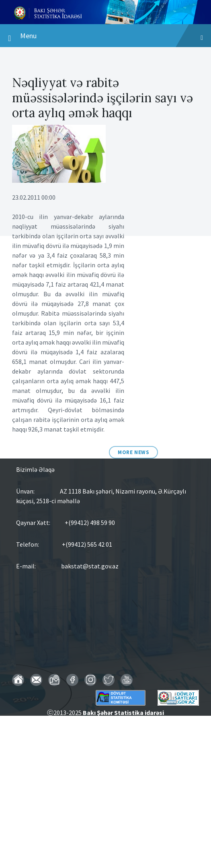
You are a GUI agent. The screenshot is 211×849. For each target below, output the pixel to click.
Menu (105, 37)
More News (133, 452)
